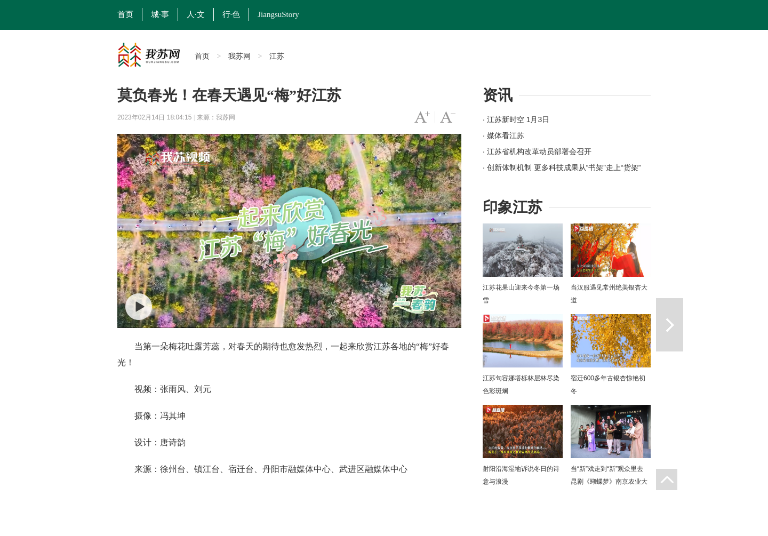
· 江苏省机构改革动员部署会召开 (537, 151)
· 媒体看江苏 (503, 135)
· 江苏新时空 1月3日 (516, 119)
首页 (125, 14)
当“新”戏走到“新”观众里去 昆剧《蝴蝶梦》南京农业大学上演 (609, 481)
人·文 (196, 14)
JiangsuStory (278, 14)
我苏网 (239, 56)
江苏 (276, 56)
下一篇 (669, 324)
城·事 (160, 14)
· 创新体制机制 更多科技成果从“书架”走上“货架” (562, 167)
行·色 (231, 14)
